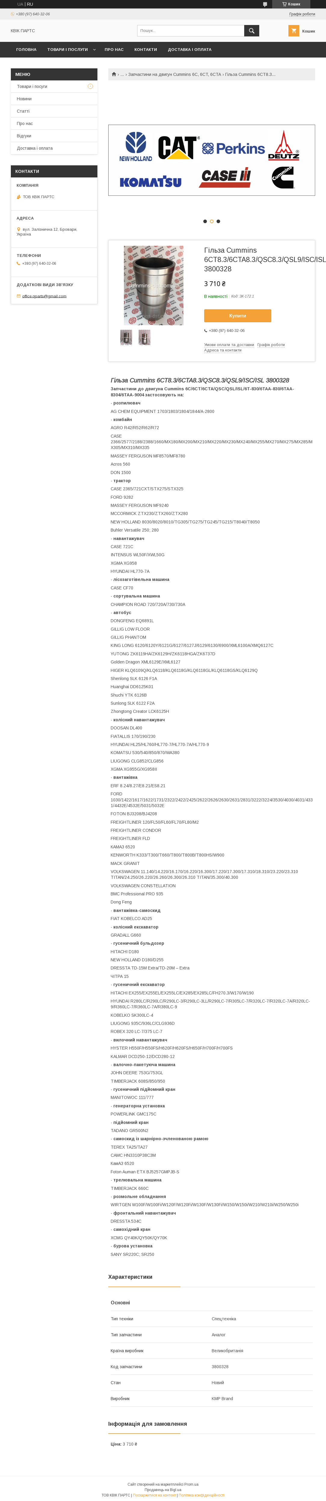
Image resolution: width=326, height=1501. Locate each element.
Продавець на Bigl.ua (163, 1490)
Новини (24, 98)
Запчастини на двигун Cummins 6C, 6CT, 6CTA (174, 74)
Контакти (145, 49)
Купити (237, 315)
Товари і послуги (67, 49)
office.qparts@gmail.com (44, 296)
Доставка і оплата (189, 49)
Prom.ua (191, 1484)
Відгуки (24, 135)
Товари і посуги (32, 86)
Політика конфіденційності (201, 1495)
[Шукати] (251, 30)
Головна (26, 49)
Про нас (114, 49)
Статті (23, 111)
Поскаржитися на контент (154, 1495)
